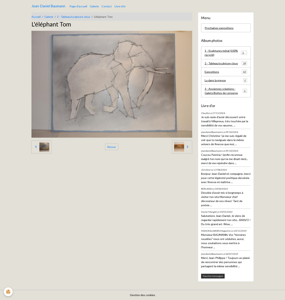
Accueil (36, 16)
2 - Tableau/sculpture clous (73, 16)
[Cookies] (8, 291)
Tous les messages (213, 276)
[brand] (48, 6)
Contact (107, 6)
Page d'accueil (78, 6)
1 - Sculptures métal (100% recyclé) (226, 52)
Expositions (226, 72)
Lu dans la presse (226, 80)
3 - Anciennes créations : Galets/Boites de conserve (226, 91)
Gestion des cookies (142, 295)
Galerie (94, 6)
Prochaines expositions (219, 28)
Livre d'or (120, 6)
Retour (111, 147)
